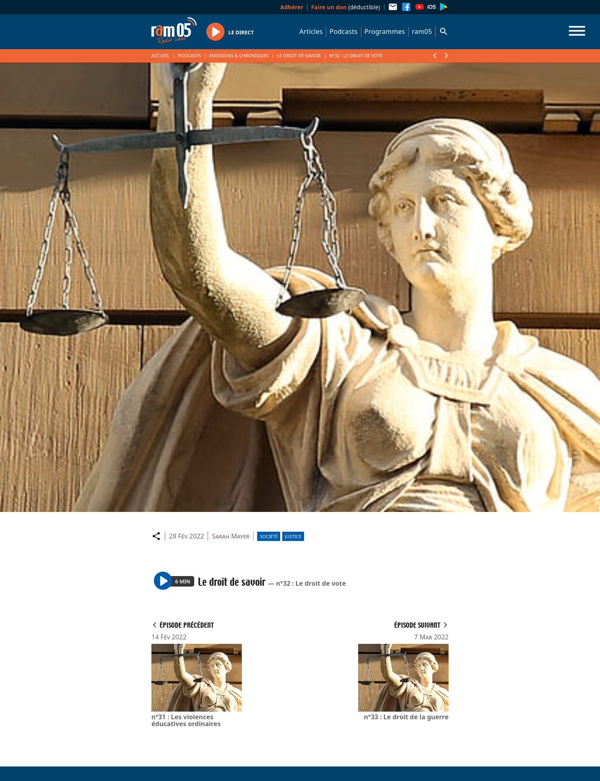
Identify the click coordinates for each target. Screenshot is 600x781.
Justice (293, 536)
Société (269, 536)
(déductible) (345, 7)
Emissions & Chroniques (239, 55)
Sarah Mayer (231, 536)
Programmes (385, 31)
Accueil (160, 55)
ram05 (422, 31)
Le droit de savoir (299, 55)
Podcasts (343, 31)
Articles (311, 31)
